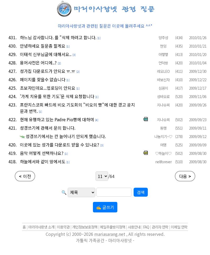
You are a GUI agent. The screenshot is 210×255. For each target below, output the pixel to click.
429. (12, 54)
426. (12, 79)
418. (12, 161)
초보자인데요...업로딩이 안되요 (47, 88)
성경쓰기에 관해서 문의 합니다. (47, 128)
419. (12, 153)
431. (12, 37)
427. (12, 71)
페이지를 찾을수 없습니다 (42, 79)
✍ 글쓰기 (105, 207)
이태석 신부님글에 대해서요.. (45, 54)
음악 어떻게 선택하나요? (42, 153)
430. (12, 46)
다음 (185, 176)
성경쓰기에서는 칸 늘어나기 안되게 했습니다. (63, 136)
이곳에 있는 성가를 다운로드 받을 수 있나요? (59, 144)
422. (12, 119)
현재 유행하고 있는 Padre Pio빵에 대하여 (57, 119)
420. (12, 144)
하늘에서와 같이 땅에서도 (42, 161)
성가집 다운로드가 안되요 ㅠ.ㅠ (47, 71)
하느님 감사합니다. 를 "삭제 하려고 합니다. (58, 37)
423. (12, 104)
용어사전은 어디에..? (38, 62)
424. (12, 96)
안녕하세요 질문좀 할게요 (42, 46)
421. (12, 128)
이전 (25, 176)
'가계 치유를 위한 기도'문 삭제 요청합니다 (57, 96)
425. (12, 88)
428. (12, 62)
